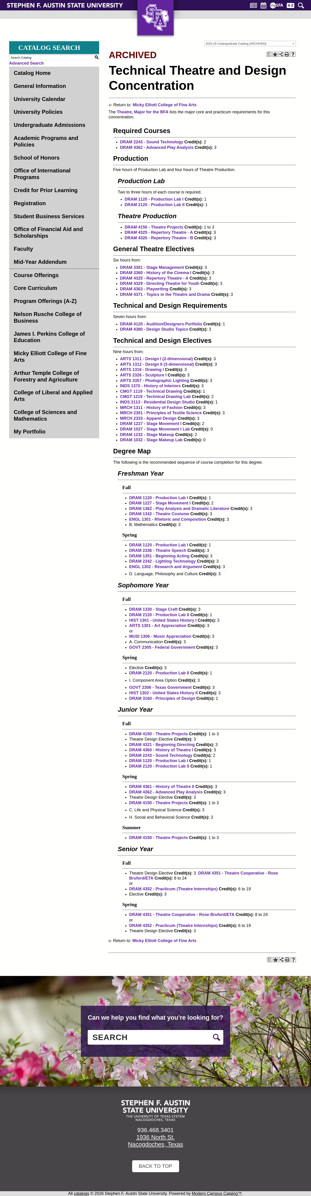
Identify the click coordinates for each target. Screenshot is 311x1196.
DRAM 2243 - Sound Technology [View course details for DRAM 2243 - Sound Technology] (151, 142)
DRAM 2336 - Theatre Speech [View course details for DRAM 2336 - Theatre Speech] (157, 550)
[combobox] (250, 43)
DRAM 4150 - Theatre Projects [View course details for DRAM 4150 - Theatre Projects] (154, 227)
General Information (40, 86)
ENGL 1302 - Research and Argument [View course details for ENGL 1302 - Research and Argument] (165, 566)
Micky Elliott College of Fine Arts (50, 356)
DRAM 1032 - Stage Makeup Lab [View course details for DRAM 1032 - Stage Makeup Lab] (151, 440)
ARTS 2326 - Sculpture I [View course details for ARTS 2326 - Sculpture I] (143, 375)
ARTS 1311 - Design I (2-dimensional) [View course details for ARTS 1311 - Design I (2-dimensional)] (156, 359)
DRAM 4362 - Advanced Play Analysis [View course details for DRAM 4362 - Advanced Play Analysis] (157, 147)
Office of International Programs (42, 173)
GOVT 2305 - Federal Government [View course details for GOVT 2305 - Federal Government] (162, 647)
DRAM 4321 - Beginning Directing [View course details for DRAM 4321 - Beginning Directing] (162, 744)
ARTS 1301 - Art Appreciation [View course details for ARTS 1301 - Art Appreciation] (157, 625)
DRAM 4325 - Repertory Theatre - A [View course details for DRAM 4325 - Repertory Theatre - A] (159, 232)
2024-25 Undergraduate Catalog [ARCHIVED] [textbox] (236, 43)
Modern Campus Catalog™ (217, 1193)
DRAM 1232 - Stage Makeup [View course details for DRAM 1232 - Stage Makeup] (147, 434)
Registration (30, 203)
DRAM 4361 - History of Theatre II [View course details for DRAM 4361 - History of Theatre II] (161, 786)
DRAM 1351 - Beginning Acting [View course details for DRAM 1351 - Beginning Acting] (159, 556)
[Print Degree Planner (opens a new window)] (269, 54)
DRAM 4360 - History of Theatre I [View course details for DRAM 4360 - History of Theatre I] (161, 750)
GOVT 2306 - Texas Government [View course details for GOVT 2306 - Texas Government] (160, 687)
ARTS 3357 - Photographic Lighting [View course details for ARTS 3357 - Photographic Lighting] (154, 380)
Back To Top (155, 1166)
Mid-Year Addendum (40, 262)
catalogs (81, 1193)
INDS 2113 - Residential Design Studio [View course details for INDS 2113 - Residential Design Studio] (157, 402)
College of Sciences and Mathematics (45, 415)
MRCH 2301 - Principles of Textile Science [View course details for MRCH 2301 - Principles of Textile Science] (161, 413)
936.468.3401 (155, 1130)
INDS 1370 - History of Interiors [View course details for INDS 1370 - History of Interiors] (150, 386)
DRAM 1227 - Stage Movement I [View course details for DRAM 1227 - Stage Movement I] (150, 423)
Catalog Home (32, 73)
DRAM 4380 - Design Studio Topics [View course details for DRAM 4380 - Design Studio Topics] (154, 329)
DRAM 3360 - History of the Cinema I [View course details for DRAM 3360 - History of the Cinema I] (155, 272)
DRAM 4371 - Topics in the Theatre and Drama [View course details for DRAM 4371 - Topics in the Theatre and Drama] (165, 294)
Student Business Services (49, 216)
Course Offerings (36, 275)
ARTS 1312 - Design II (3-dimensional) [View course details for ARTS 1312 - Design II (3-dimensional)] (157, 364)
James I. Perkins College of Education (49, 337)
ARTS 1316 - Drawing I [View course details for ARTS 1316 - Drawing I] (142, 369)
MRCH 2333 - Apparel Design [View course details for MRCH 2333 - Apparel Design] (148, 418)
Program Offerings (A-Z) (45, 301)
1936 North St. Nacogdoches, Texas (155, 1141)
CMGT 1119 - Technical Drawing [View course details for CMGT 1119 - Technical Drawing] (151, 391)
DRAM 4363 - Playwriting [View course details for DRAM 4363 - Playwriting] (144, 289)
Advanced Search (26, 63)
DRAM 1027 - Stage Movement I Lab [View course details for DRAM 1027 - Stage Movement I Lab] (155, 429)
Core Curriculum (35, 288)
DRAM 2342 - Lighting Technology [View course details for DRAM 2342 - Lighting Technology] (162, 561)
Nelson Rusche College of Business (48, 317)
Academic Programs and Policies (46, 141)
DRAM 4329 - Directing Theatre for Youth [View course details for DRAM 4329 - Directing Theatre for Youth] (159, 283)
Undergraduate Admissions (49, 125)
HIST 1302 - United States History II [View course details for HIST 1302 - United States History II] (163, 693)
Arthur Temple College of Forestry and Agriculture (46, 376)
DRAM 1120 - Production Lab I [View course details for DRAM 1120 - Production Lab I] (154, 199)
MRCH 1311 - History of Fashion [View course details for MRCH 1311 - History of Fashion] (151, 407)
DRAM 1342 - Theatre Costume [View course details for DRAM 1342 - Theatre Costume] (159, 514)
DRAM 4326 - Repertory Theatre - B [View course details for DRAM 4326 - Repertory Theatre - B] (159, 238)
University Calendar (39, 99)
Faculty (23, 249)
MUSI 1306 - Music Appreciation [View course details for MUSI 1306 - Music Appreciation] (160, 636)
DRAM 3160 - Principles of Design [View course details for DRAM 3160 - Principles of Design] (162, 698)
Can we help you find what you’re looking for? (155, 1017)
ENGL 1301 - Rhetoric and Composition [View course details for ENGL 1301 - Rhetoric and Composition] (167, 519)
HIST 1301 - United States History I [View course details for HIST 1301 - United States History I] (162, 620)
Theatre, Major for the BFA (142, 112)
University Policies (38, 112)
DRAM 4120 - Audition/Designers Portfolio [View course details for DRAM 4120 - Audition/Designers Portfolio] (161, 324)
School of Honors (37, 158)
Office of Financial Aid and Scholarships (48, 232)
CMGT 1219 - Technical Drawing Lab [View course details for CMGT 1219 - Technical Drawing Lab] (155, 396)
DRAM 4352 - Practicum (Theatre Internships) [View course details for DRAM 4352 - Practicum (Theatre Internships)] (173, 889)
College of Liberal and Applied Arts (53, 395)
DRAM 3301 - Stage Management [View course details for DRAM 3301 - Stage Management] (152, 267)
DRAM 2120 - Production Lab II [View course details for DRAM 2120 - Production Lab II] (155, 204)
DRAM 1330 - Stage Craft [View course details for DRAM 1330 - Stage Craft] (153, 609)
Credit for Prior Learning (46, 190)
